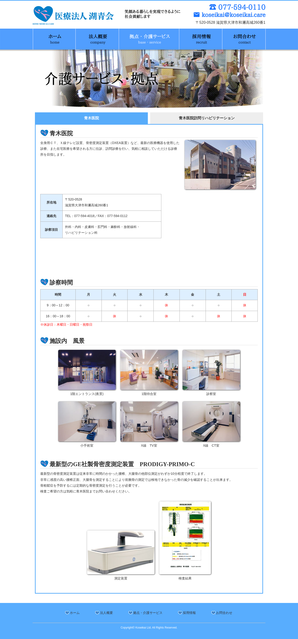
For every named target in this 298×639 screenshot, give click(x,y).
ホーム (75, 613)
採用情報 (189, 613)
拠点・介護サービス (148, 613)
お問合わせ (224, 613)
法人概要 (106, 613)
